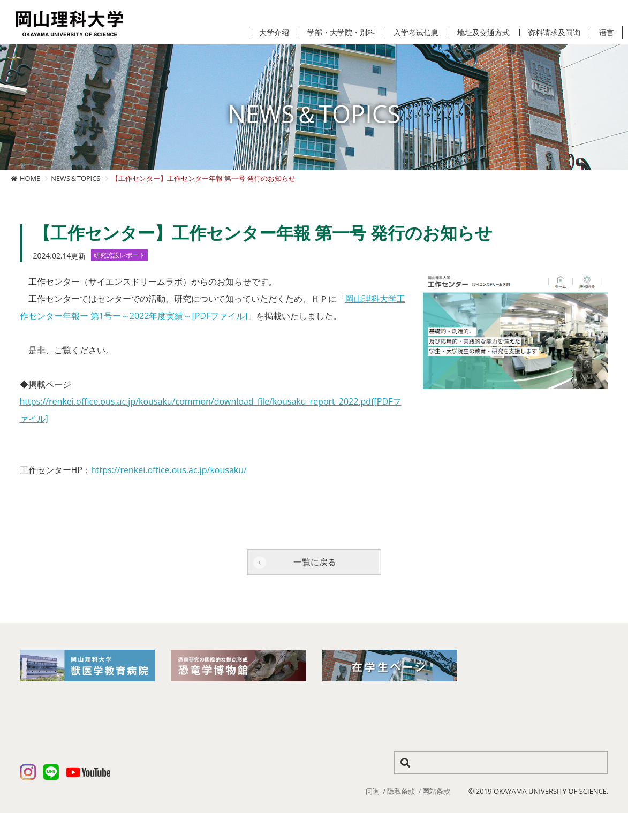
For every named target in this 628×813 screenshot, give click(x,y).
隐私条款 (401, 791)
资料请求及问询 (554, 32)
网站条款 (436, 791)
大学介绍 (274, 32)
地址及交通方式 (483, 32)
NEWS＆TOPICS (75, 178)
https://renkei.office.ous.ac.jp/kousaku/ (169, 470)
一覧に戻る (314, 562)
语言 (606, 32)
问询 (373, 791)
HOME (30, 178)
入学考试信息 (416, 32)
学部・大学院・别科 (341, 32)
